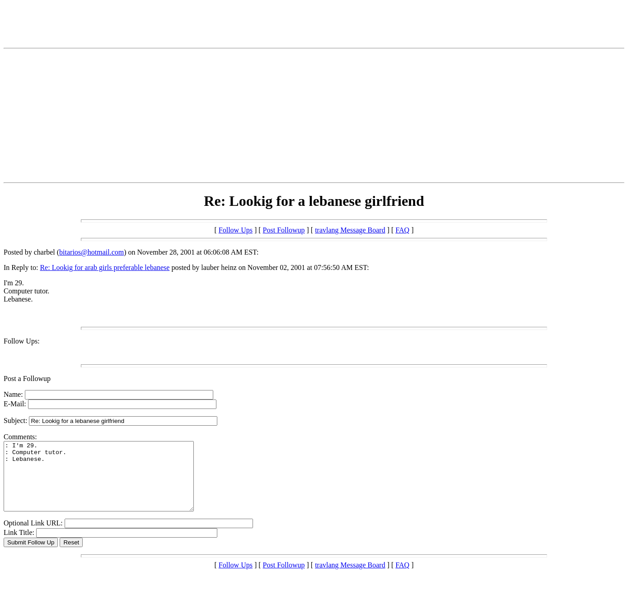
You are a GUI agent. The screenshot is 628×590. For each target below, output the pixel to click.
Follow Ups (236, 230)
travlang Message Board (350, 230)
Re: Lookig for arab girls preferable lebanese (104, 267)
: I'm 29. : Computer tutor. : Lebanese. (110, 483)
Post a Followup (27, 378)
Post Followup (284, 230)
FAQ (402, 230)
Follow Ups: (22, 341)
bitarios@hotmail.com (91, 252)
